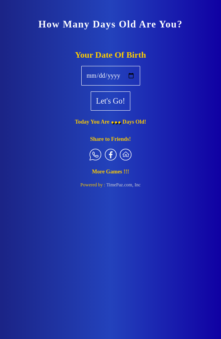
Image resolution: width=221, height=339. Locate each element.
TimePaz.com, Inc (123, 185)
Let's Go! (110, 101)
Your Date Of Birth (110, 55)
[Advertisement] (110, 249)
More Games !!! (110, 172)
